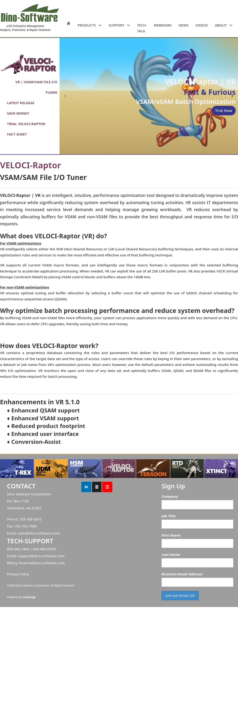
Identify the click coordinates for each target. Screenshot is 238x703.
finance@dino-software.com (42, 562)
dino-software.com (44, 533)
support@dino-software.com (41, 556)
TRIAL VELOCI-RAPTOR (26, 123)
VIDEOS (201, 25)
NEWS (183, 25)
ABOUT (221, 25)
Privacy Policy (18, 574)
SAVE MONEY (18, 113)
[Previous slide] (65, 96)
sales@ (23, 533)
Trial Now (223, 110)
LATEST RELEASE (20, 102)
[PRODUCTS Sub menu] (100, 25)
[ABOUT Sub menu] (231, 25)
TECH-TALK (142, 28)
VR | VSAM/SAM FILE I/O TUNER (36, 87)
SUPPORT (116, 25)
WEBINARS (163, 25)
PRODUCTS (87, 25)
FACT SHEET (17, 134)
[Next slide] (232, 96)
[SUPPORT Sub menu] (128, 25)
